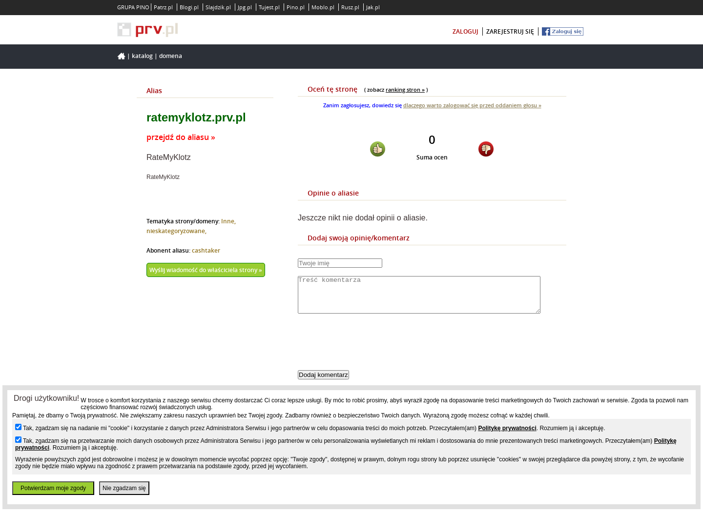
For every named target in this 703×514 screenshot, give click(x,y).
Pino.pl (296, 7)
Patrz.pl (163, 7)
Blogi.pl (189, 7)
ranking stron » (405, 89)
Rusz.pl (350, 7)
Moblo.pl (322, 7)
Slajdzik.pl (218, 7)
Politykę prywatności (507, 428)
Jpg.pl (245, 7)
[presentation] (372, 350)
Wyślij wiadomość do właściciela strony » (205, 270)
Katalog (142, 56)
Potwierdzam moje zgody (53, 488)
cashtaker (206, 250)
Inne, (228, 221)
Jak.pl (373, 7)
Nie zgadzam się (124, 488)
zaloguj (465, 31)
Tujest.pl (269, 7)
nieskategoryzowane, (176, 231)
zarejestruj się (510, 31)
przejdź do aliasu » (180, 137)
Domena (170, 56)
